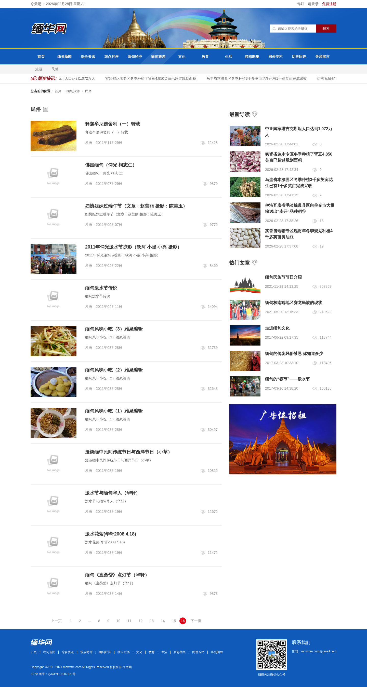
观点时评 (111, 56)
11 (129, 621)
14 (163, 621)
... (89, 621)
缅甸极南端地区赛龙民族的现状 (293, 302)
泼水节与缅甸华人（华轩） (112, 493)
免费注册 (329, 4)
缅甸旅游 (158, 56)
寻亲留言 (322, 56)
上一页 (56, 621)
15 (174, 621)
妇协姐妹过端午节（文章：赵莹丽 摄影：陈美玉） (136, 206)
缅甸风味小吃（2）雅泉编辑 (114, 370)
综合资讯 (88, 56)
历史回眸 (299, 56)
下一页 (196, 621)
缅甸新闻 (64, 56)
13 (152, 621)
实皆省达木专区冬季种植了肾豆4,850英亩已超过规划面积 (152, 78)
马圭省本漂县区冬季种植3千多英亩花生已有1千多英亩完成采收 (258, 78)
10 (118, 621)
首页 (41, 56)
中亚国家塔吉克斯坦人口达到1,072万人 (65, 78)
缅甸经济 (135, 56)
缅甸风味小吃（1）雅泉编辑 (114, 411)
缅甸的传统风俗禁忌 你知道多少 (294, 353)
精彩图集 (252, 56)
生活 (228, 56)
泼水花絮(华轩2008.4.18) (110, 534)
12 (141, 621)
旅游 (38, 69)
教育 (205, 56)
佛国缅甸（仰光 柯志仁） (111, 165)
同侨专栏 (275, 56)
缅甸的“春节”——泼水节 (287, 379)
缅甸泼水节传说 (101, 288)
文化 (181, 56)
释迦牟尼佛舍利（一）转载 (112, 124)
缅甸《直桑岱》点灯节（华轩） (117, 575)
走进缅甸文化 (277, 328)
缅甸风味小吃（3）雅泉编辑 (114, 329)
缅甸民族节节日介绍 (283, 277)
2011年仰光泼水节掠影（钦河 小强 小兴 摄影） (133, 247)
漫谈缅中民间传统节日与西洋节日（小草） (128, 452)
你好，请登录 (308, 4)
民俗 (55, 69)
